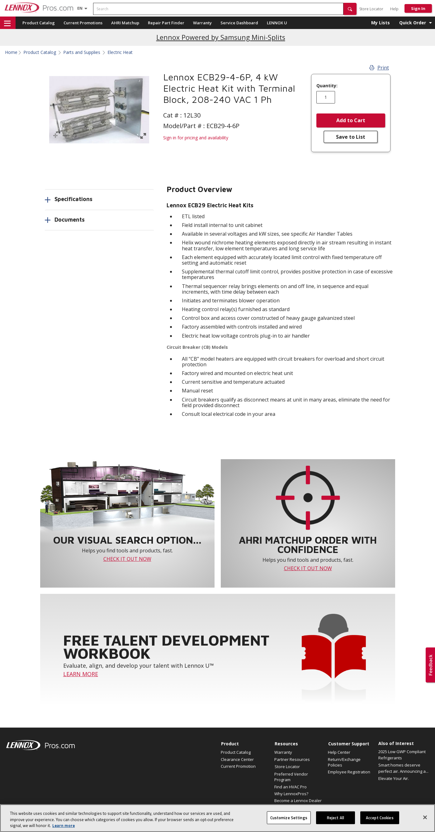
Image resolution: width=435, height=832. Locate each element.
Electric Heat (120, 52)
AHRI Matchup (125, 23)
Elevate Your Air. (393, 778)
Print (379, 67)
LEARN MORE (80, 673)
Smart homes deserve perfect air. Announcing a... (403, 768)
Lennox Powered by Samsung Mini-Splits (220, 37)
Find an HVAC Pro (290, 787)
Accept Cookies (380, 820)
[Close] (425, 819)
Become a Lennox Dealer (298, 800)
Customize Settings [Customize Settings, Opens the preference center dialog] (288, 820)
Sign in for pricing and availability (195, 138)
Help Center (339, 752)
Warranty (202, 23)
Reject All (335, 820)
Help (394, 9)
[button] (350, 9)
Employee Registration (349, 772)
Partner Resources (292, 759)
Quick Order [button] (412, 23)
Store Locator (371, 9)
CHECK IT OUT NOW (127, 558)
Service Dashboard (239, 23)
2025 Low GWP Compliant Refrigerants (402, 755)
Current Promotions (83, 23)
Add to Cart (350, 120)
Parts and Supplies (81, 52)
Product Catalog (38, 23)
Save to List (350, 136)
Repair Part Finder (166, 23)
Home (11, 52)
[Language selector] (80, 8)
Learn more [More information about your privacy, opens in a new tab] (63, 828)
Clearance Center (237, 759)
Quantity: (327, 86)
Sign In (418, 8)
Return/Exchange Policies (344, 762)
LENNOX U (277, 23)
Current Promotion (238, 766)
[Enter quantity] (325, 97)
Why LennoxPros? (291, 793)
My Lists (380, 23)
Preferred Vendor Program (291, 776)
